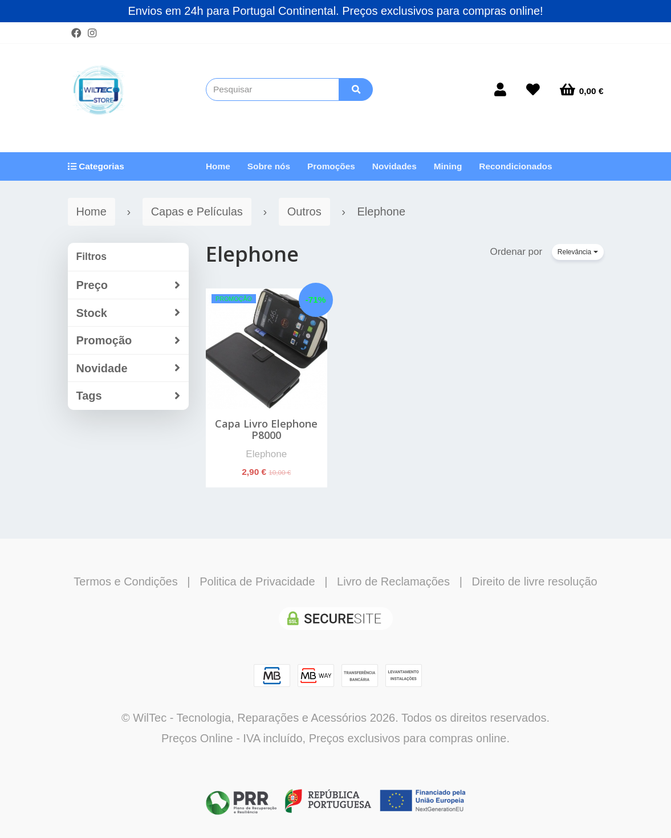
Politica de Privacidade (257, 581)
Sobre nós (268, 166)
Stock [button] (128, 313)
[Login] (500, 89)
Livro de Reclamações (393, 581)
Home (218, 166)
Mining (448, 166)
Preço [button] (128, 285)
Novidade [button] (128, 368)
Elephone (252, 254)
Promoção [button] (128, 340)
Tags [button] (128, 396)
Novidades (394, 166)
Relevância (578, 252)
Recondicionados (515, 166)
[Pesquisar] (356, 89)
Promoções (331, 166)
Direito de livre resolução (534, 581)
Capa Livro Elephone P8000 (266, 429)
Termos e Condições (125, 581)
